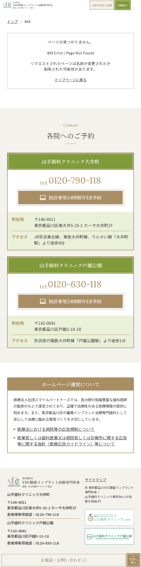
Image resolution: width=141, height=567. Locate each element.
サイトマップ (95, 479)
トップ (12, 21)
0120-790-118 (70, 181)
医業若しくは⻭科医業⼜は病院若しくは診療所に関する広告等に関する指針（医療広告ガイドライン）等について (72, 441)
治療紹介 (123, 5)
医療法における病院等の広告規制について (56, 429)
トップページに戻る (71, 79)
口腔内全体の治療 (101, 5)
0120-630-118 (71, 284)
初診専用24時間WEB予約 (75, 197)
